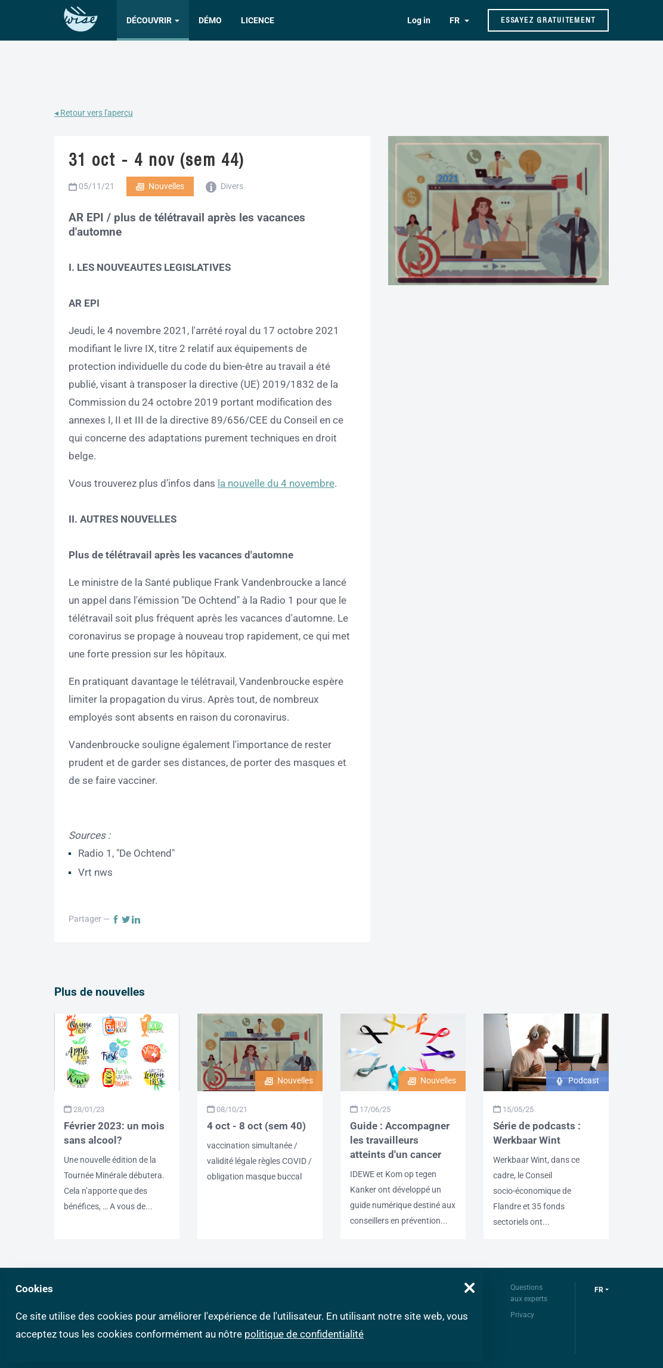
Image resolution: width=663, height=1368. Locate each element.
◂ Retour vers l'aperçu (93, 113)
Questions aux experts (528, 1293)
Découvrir (149, 20)
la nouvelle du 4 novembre (276, 483)
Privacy (522, 1315)
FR (455, 20)
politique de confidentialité (304, 1334)
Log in (418, 20)
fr (598, 1290)
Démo (210, 20)
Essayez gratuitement (548, 20)
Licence (257, 20)
